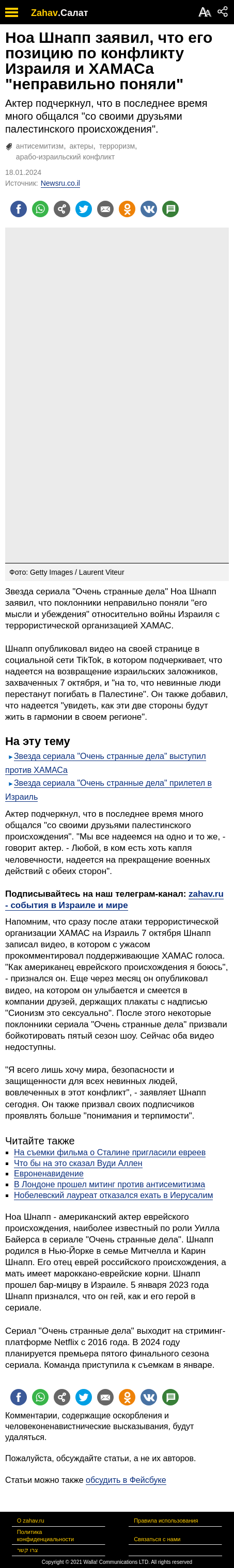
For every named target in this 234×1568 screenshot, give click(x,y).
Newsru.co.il (60, 183)
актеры (81, 146)
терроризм (117, 146)
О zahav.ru (30, 1520)
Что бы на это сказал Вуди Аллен (78, 1163)
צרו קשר (27, 1550)
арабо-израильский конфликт (65, 157)
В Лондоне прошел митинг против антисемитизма (109, 1184)
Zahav (44, 13)
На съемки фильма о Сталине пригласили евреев (110, 1152)
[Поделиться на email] (105, 209)
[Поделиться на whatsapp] (40, 209)
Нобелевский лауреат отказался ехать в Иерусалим (113, 1195)
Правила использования (166, 1520)
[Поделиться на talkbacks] (170, 209)
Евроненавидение (49, 1173)
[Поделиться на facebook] (18, 209)
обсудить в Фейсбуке (126, 1480)
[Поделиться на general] (62, 209)
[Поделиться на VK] (149, 209)
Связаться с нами (157, 1539)
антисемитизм (40, 146)
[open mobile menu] (11, 12)
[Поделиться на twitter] (83, 209)
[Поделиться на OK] (127, 209)
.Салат (73, 13)
